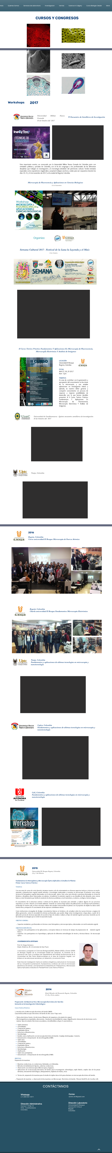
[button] (78, 142)
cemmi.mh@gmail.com (77, 1096)
